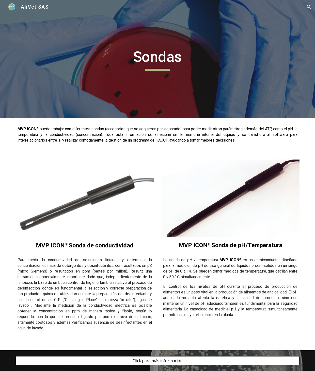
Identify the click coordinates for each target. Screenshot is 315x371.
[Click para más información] (157, 360)
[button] (309, 7)
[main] (157, 59)
